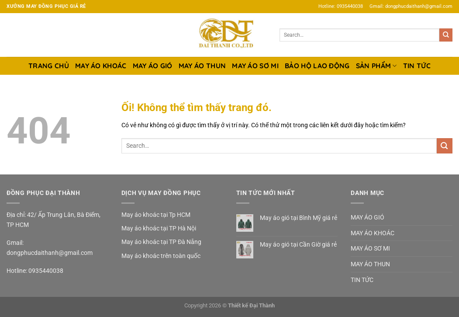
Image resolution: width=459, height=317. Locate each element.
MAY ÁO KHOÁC (101, 65)
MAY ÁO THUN (202, 65)
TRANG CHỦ (48, 65)
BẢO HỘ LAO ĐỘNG (317, 65)
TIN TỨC (417, 65)
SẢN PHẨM (376, 65)
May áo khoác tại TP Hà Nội (158, 228)
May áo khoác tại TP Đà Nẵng (161, 241)
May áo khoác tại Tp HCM (155, 214)
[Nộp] (445, 35)
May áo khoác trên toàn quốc (160, 255)
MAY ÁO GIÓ (153, 65)
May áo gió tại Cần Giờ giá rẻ (298, 244)
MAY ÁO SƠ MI (255, 65)
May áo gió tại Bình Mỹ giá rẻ (298, 217)
